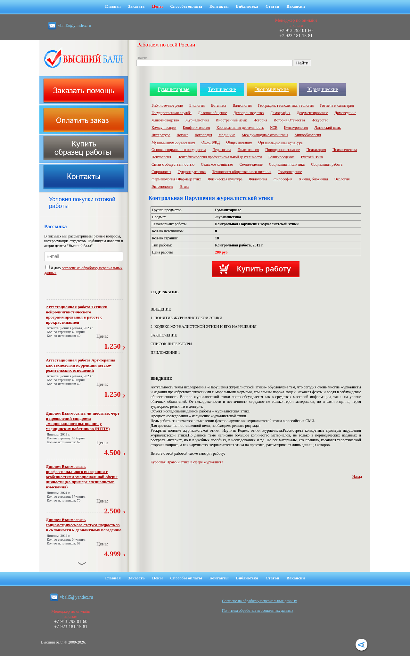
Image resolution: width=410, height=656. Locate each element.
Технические (222, 89)
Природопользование (282, 149)
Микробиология (308, 135)
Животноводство (165, 120)
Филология (258, 179)
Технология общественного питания (241, 172)
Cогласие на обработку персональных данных (259, 601)
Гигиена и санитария (337, 105)
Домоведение (345, 113)
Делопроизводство (248, 113)
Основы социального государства (179, 149)
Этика (185, 186)
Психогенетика (344, 149)
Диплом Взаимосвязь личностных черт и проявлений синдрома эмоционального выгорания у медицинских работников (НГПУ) (82, 421)
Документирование (312, 113)
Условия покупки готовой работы (82, 202)
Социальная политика (287, 164)
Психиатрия (316, 149)
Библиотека (247, 6)
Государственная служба (172, 113)
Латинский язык (328, 127)
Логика (182, 135)
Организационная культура (280, 142)
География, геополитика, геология (286, 105)
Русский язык (312, 157)
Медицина (226, 135)
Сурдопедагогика (192, 172)
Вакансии (296, 6)
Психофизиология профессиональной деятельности (219, 157)
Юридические (322, 89)
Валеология (242, 105)
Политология (248, 149)
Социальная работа (326, 164)
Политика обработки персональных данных (257, 610)
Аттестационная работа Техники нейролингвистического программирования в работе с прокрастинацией (76, 314)
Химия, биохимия (313, 179)
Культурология (296, 127)
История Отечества (289, 120)
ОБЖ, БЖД (210, 142)
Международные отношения (265, 135)
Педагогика (221, 149)
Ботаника (218, 105)
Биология (197, 105)
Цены (157, 6)
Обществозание (239, 142)
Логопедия (203, 135)
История (260, 120)
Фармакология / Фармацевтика (176, 179)
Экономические (272, 89)
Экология (342, 179)
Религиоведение (281, 157)
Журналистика (197, 120)
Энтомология (162, 186)
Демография (280, 113)
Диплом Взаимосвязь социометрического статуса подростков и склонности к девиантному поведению (83, 524)
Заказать (136, 6)
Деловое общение (212, 113)
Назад (357, 476)
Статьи (272, 6)
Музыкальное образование (173, 142)
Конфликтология (196, 127)
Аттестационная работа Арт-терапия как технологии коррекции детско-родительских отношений (80, 365)
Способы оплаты (186, 6)
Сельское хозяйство (217, 164)
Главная (113, 6)
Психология (161, 157)
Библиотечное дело (167, 105)
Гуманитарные (173, 89)
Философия (283, 179)
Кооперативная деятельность (240, 127)
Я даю (53, 268)
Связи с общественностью (173, 164)
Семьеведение (250, 164)
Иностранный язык (231, 120)
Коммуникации (164, 127)
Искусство (319, 120)
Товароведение (290, 172)
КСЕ (273, 127)
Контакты (219, 6)
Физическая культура (225, 179)
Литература (161, 135)
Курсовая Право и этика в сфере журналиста (187, 462)
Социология (161, 172)
